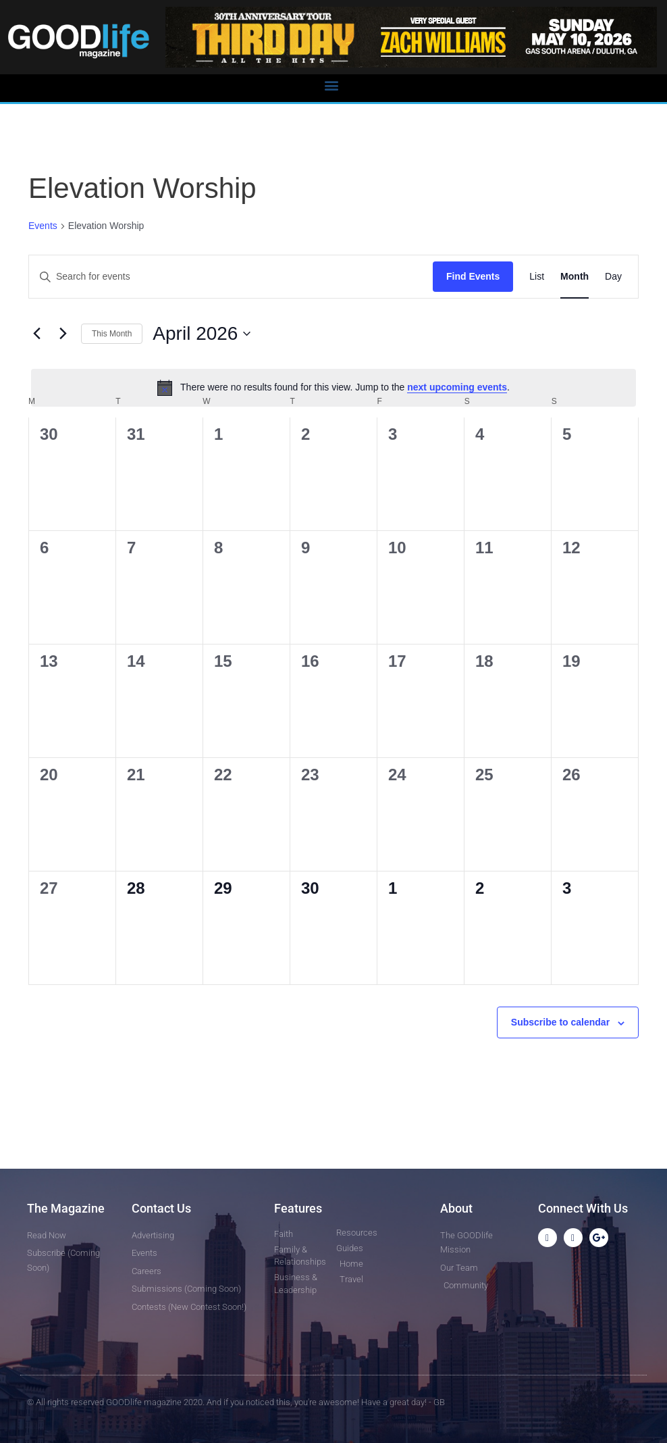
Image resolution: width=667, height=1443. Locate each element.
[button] (331, 85)
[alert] (333, 388)
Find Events (473, 276)
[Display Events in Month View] (574, 276)
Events (42, 225)
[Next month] (63, 334)
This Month (112, 333)
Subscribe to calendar (560, 1022)
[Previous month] (36, 334)
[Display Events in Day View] (613, 276)
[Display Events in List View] (536, 276)
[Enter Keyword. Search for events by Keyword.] (231, 276)
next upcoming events (457, 387)
